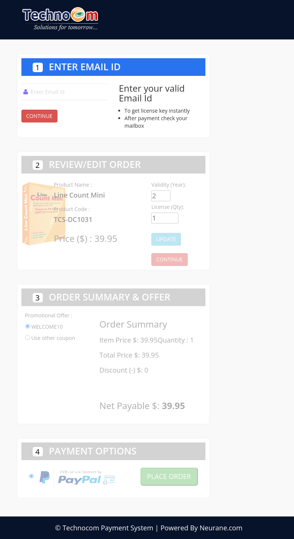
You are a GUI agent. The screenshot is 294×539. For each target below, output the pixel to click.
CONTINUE (39, 115)
